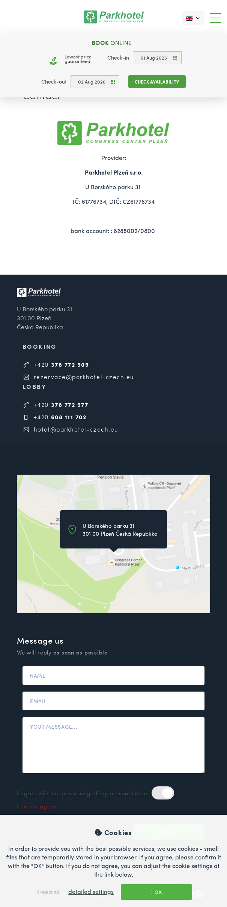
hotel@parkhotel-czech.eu (71, 429)
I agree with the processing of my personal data (82, 793)
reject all (48, 892)
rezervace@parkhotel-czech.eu (78, 376)
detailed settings (91, 891)
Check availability (157, 81)
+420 (56, 364)
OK (156, 892)
